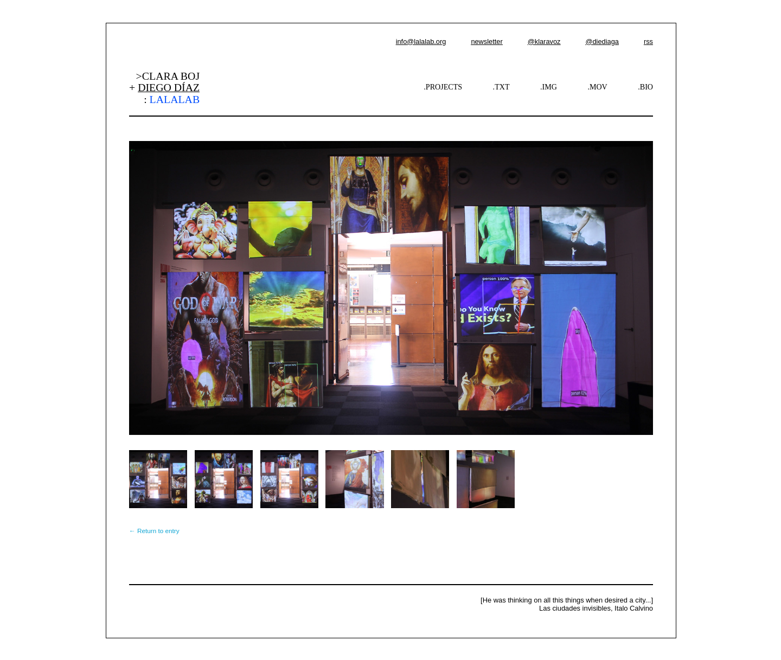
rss (648, 41)
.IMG (548, 86)
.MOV (597, 86)
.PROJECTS (443, 86)
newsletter (486, 41)
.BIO (645, 86)
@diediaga (601, 41)
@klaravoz (544, 41)
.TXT (501, 86)
